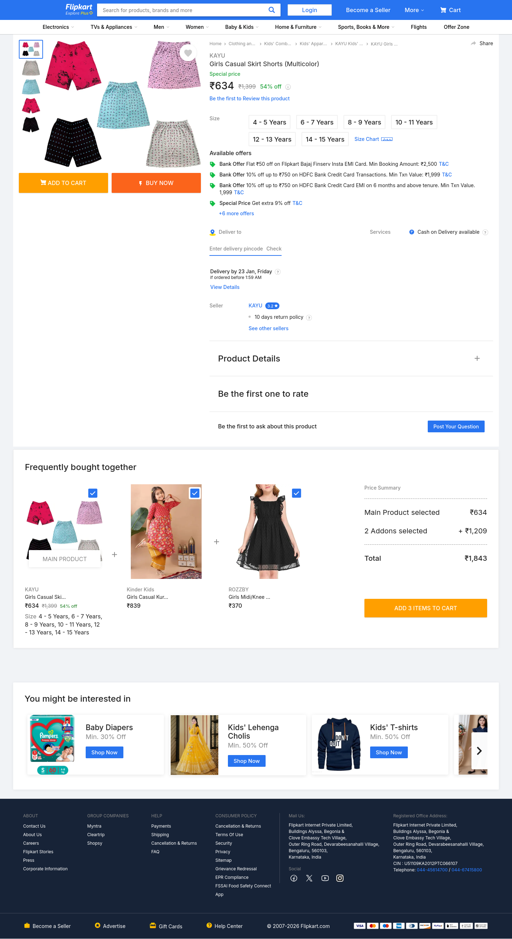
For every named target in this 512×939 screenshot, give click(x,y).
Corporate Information (45, 868)
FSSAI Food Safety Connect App (243, 890)
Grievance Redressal (236, 868)
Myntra (94, 826)
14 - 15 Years (325, 139)
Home (215, 43)
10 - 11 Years (414, 122)
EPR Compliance (232, 877)
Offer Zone (456, 27)
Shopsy (94, 843)
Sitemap (223, 860)
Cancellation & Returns (174, 843)
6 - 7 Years (317, 122)
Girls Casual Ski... (45, 597)
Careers (31, 843)
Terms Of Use (229, 834)
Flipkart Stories (38, 851)
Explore (79, 13)
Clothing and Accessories (243, 43)
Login (310, 10)
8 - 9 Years (364, 122)
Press (28, 860)
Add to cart (63, 182)
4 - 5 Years (269, 122)
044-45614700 (432, 869)
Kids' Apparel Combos (314, 43)
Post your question (456, 426)
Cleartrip (96, 834)
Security (223, 843)
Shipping (160, 834)
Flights (419, 27)
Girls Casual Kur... (147, 597)
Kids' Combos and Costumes (278, 43)
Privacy (222, 851)
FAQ (155, 851)
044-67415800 (467, 869)
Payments (161, 826)
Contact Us (34, 826)
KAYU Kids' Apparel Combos (349, 43)
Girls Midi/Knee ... (249, 597)
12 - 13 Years (272, 139)
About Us (32, 834)
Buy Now (156, 182)
